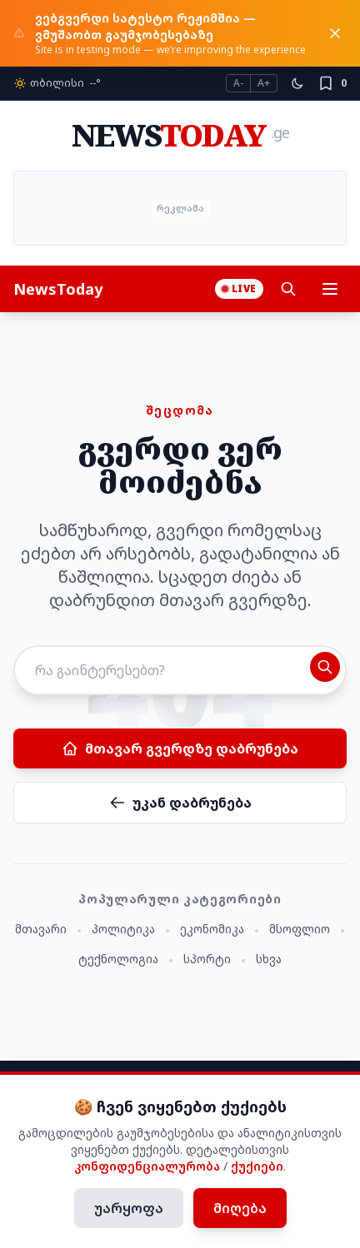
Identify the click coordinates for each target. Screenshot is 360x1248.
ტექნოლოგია (118, 959)
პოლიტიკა (123, 929)
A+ (264, 83)
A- (238, 83)
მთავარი (41, 929)
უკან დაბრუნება (180, 802)
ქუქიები (257, 1166)
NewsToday (57, 289)
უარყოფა (128, 1208)
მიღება (240, 1208)
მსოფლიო (299, 929)
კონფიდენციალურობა (147, 1166)
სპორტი (207, 959)
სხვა (269, 959)
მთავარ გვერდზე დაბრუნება (180, 748)
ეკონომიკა (212, 929)
